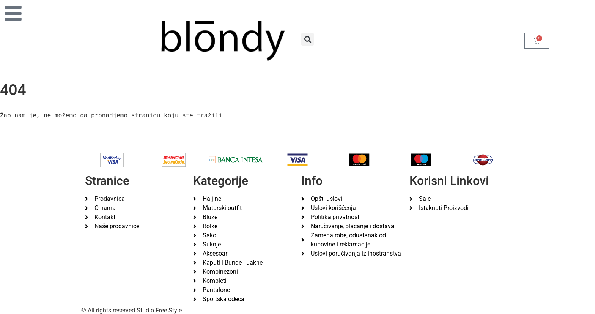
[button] (307, 39)
